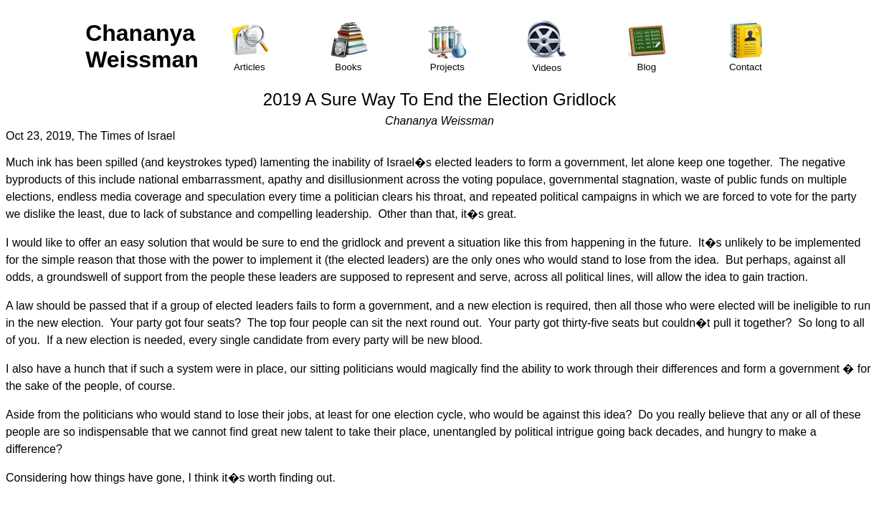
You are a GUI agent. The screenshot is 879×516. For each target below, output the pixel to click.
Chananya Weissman (142, 46)
